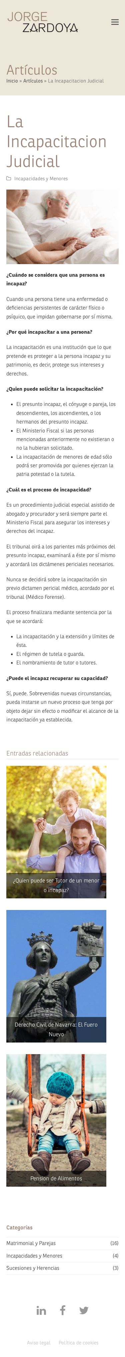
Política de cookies (78, 1343)
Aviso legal (39, 1343)
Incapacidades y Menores (41, 179)
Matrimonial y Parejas (31, 1243)
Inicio (12, 81)
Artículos (33, 81)
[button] (115, 22)
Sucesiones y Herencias (32, 1268)
